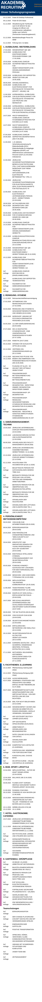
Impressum (38, 4)
